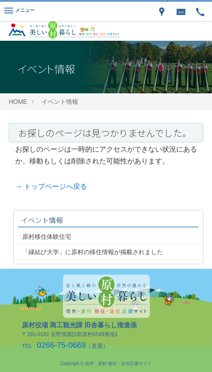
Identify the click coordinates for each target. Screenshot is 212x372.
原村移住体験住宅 (46, 236)
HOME (18, 101)
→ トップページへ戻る (51, 186)
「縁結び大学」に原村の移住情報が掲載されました (92, 251)
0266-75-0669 (61, 345)
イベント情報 (60, 101)
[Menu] (19, 11)
